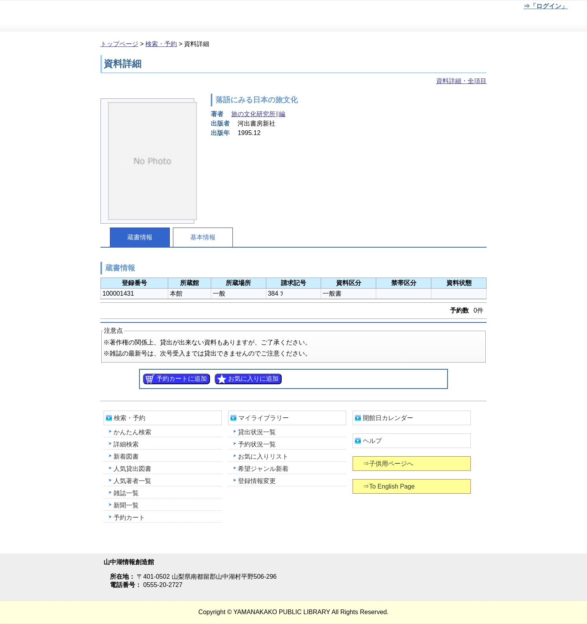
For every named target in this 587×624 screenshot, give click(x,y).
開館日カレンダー (388, 418)
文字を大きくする (493, 7)
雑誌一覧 (126, 493)
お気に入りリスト (263, 456)
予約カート (129, 517)
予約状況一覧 (257, 444)
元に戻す (467, 7)
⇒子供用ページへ (388, 463)
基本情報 (202, 237)
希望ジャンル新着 (263, 468)
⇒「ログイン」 (545, 6)
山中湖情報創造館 (94, 16)
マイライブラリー (263, 418)
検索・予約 (161, 44)
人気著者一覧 (132, 481)
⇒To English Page (389, 486)
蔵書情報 (139, 237)
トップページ (119, 44)
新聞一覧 (126, 505)
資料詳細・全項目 (461, 81)
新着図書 (126, 456)
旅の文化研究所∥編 (258, 114)
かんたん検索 (132, 432)
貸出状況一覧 (257, 432)
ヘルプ (372, 440)
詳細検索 (126, 444)
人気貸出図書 (132, 468)
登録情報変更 (257, 481)
